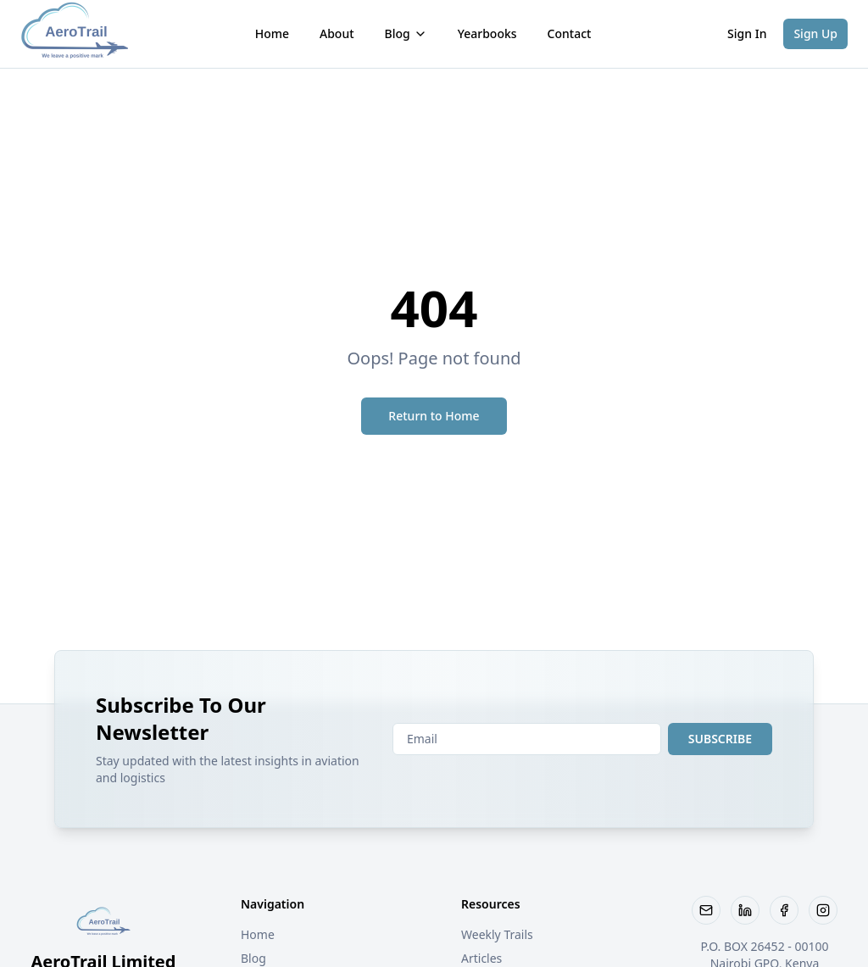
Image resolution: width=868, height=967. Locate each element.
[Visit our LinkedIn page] (745, 910)
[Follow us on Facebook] (784, 910)
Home (272, 33)
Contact (570, 33)
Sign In (746, 33)
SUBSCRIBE (720, 739)
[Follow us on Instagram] (823, 910)
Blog (406, 33)
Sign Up (815, 33)
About (337, 33)
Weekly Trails (497, 934)
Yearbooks (487, 33)
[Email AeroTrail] (706, 910)
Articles (481, 958)
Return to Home (433, 416)
